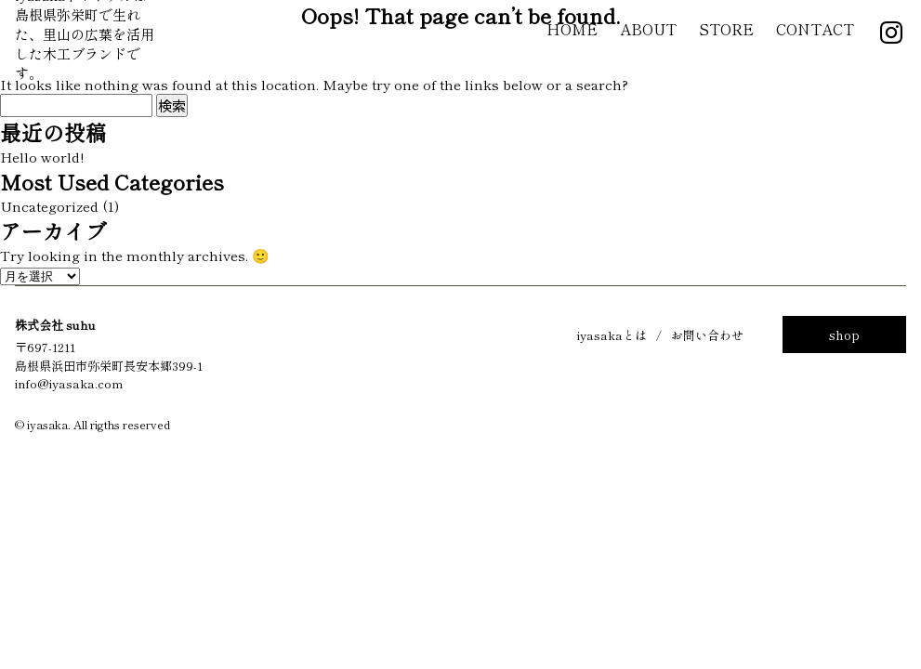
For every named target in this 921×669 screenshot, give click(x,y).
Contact (815, 29)
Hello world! (42, 156)
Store (726, 29)
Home (572, 29)
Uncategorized (49, 206)
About (648, 29)
